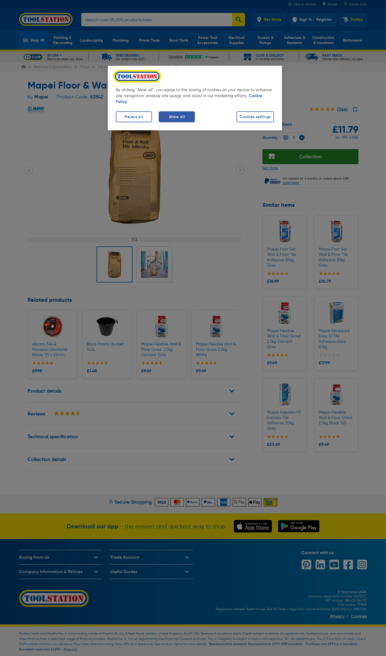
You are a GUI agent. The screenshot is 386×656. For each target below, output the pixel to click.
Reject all (134, 116)
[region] (195, 98)
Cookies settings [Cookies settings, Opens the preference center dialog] (255, 116)
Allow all (177, 116)
